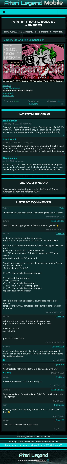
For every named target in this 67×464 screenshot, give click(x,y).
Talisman (60, 233)
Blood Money (10, 158)
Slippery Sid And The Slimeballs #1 (24, 40)
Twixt (61, 208)
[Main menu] (61, 11)
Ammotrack (8, 93)
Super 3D (60, 420)
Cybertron (59, 364)
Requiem (33, 103)
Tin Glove (60, 377)
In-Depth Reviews (33, 114)
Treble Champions (11, 88)
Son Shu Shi (9, 139)
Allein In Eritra (57, 220)
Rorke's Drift (8, 95)
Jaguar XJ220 (58, 346)
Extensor (7, 85)
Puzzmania (59, 405)
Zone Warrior (10, 121)
